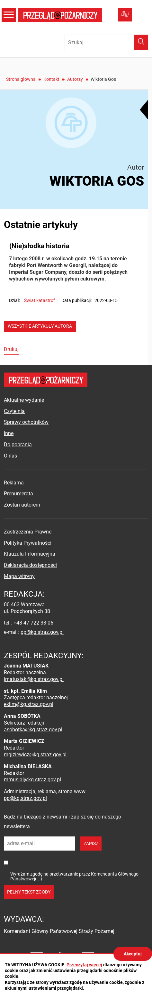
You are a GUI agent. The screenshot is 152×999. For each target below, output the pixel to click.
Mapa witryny (19, 576)
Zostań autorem (22, 505)
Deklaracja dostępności (30, 565)
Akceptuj (133, 953)
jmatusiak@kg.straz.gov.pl (34, 679)
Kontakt (51, 79)
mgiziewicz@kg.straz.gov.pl (35, 754)
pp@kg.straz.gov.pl (42, 632)
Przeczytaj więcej (84, 964)
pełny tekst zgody (28, 891)
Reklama (14, 483)
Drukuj (11, 349)
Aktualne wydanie (24, 400)
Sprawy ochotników (26, 422)
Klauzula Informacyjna (29, 554)
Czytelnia (14, 411)
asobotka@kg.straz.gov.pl (33, 729)
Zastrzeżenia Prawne (27, 532)
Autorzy (75, 79)
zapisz (91, 843)
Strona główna (21, 79)
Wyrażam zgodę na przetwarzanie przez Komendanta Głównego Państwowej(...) (74, 876)
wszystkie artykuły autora (40, 326)
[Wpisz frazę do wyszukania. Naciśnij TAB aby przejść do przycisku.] (106, 42)
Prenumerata (18, 494)
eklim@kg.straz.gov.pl (28, 704)
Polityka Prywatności (27, 543)
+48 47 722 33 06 (33, 623)
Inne (8, 433)
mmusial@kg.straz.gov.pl (32, 780)
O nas (10, 456)
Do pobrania (18, 444)
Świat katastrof (39, 300)
